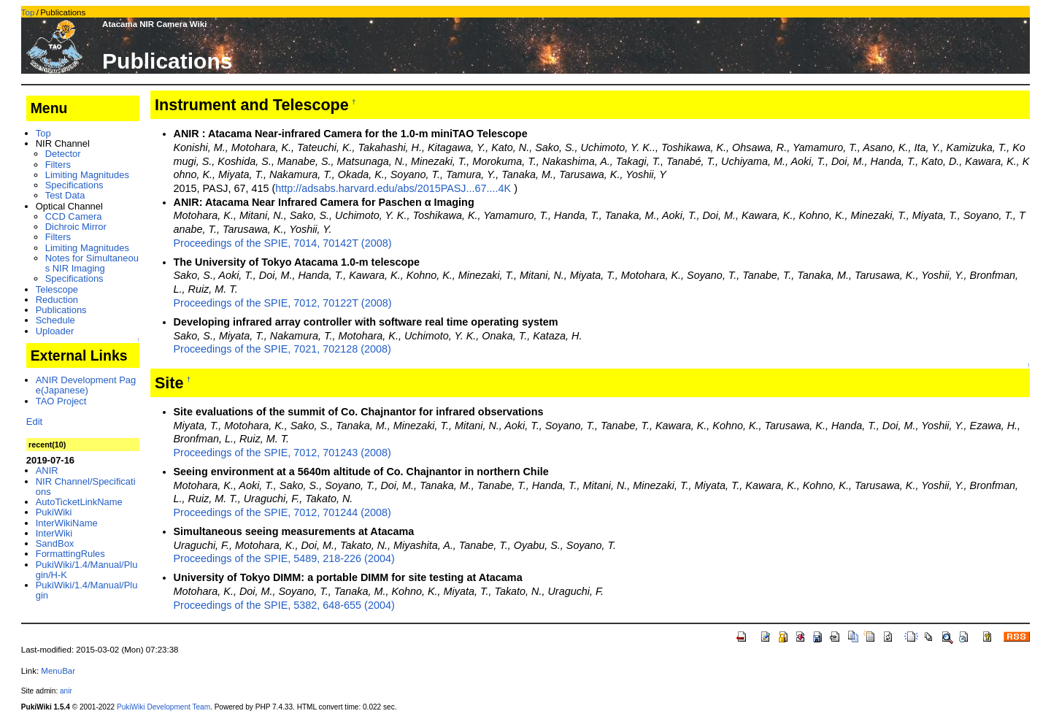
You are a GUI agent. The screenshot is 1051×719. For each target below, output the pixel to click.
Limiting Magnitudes (87, 174)
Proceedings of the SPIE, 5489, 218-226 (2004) (284, 558)
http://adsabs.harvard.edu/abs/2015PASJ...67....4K (393, 188)
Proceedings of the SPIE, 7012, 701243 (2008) (282, 452)
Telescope (57, 289)
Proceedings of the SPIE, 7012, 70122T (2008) (283, 303)
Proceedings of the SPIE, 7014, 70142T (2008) (283, 243)
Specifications (74, 185)
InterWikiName (67, 523)
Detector (63, 153)
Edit (34, 421)
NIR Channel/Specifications (86, 486)
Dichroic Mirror (76, 226)
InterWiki (54, 533)
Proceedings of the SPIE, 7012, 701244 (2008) (282, 512)
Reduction (57, 299)
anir (66, 691)
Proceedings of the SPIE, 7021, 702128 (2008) (282, 349)
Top (28, 12)
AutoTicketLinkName (79, 501)
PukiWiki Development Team (163, 707)
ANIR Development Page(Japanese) (86, 385)
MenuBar (58, 670)
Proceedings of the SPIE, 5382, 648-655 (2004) (284, 605)
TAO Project (61, 401)
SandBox (55, 543)
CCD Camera (73, 216)
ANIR (47, 470)
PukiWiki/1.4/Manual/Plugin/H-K (87, 569)
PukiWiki (54, 512)
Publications (61, 309)
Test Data (65, 195)
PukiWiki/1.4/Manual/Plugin (87, 590)
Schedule (55, 320)
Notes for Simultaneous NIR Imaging (92, 263)
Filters (58, 164)
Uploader (55, 331)
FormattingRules (70, 553)
